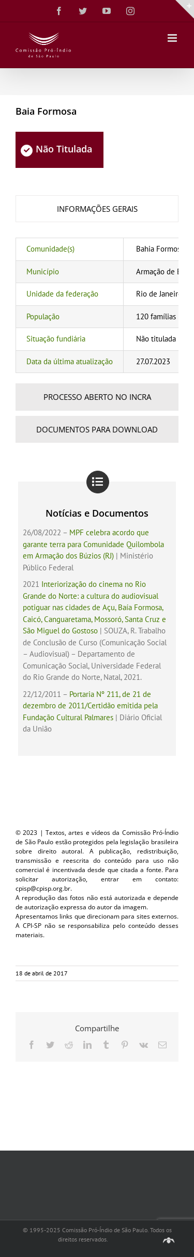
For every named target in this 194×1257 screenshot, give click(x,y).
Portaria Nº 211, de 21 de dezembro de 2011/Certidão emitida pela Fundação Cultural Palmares (90, 705)
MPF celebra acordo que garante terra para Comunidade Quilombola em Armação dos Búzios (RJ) (93, 544)
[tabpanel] (97, 305)
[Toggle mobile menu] (173, 38)
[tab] (97, 209)
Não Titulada (56, 149)
